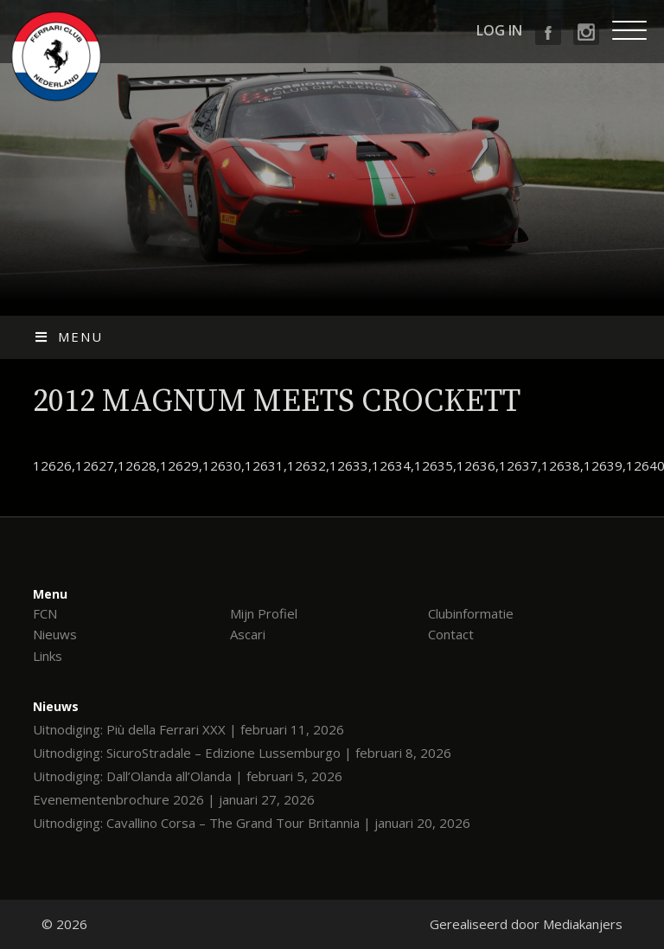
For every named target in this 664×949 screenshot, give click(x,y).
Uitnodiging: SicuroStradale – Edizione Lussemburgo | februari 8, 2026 (242, 752)
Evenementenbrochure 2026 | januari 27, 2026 (174, 799)
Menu (68, 336)
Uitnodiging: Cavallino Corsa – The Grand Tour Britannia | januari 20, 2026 (251, 822)
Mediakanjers (582, 924)
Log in (499, 30)
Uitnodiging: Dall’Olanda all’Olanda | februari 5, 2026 (187, 776)
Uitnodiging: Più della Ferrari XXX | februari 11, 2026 (188, 729)
